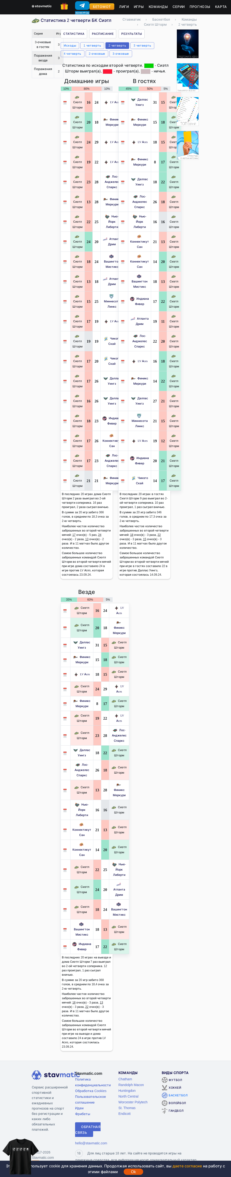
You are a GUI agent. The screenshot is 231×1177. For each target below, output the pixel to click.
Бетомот (102, 7)
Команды (158, 7)
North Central (128, 1096)
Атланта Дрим (119, 889)
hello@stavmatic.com (91, 1143)
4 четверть (72, 53)
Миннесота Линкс (112, 301)
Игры (139, 7)
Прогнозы (200, 7)
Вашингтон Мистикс (112, 261)
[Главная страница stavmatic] (41, 5)
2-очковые (97, 53)
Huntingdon (127, 1090)
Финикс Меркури (119, 628)
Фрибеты (82, 1114)
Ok (133, 1171)
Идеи (79, 1108)
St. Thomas (126, 1108)
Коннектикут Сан (112, 441)
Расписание (103, 34)
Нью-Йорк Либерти (112, 222)
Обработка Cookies (90, 1091)
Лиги (124, 7)
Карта (221, 7)
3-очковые (121, 53)
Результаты (131, 34)
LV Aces (112, 102)
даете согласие (187, 1166)
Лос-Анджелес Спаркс (112, 182)
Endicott (124, 1113)
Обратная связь (88, 1130)
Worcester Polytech (133, 1102)
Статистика (73, 34)
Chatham (125, 1079)
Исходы (70, 45)
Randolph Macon (131, 1085)
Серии (179, 7)
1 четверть (92, 45)
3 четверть (142, 45)
